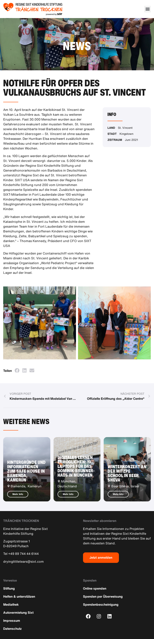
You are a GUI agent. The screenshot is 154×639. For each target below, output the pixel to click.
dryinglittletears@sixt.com (23, 561)
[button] (147, 9)
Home (70, 56)
